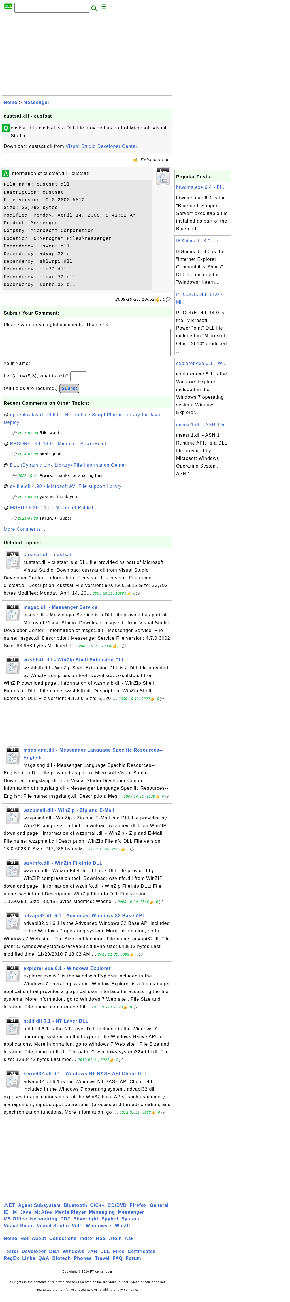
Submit (69, 394)
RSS (101, 1244)
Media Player (70, 1217)
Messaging (102, 1217)
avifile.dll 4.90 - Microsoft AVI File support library (65, 492)
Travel (102, 1264)
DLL (105, 1257)
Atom (115, 1244)
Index (86, 1244)
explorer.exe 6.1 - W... (201, 363)
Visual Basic (19, 1231)
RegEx (11, 1264)
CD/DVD (117, 1211)
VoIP (77, 1231)
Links (28, 1264)
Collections (63, 1244)
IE (6, 1217)
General (159, 1211)
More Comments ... (25, 534)
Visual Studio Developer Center (101, 146)
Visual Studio (53, 1231)
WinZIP (123, 1231)
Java (25, 1217)
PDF (66, 1224)
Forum (133, 1264)
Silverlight (85, 1224)
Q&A (44, 1264)
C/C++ (97, 1211)
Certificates (142, 1257)
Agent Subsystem (39, 1211)
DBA (54, 1257)
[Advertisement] (87, 55)
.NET (9, 1211)
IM (14, 1217)
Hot (24, 1244)
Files (119, 1257)
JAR (92, 1257)
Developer (34, 1257)
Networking (43, 1224)
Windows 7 (99, 1231)
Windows (73, 1257)
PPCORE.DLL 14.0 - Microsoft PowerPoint (58, 449)
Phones (83, 1264)
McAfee (43, 1217)
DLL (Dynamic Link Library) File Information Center (68, 470)
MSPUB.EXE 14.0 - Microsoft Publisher (54, 513)
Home (10, 102)
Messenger (37, 102)
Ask (129, 1244)
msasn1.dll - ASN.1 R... (202, 424)
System (130, 1224)
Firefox (138, 1211)
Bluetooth (76, 1211)
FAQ (118, 1264)
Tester (11, 1257)
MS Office (15, 1224)
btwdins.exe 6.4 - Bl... (201, 187)
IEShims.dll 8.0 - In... (200, 240)
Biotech (61, 1264)
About (39, 1244)
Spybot (109, 1224)
